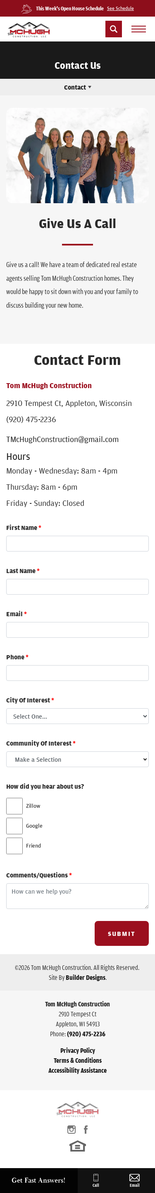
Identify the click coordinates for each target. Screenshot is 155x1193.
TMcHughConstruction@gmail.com (62, 439)
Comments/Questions (39, 875)
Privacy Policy (77, 1050)
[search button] (113, 29)
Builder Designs (85, 977)
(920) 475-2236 (31, 419)
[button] (113, 29)
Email (16, 614)
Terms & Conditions (78, 1060)
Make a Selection (38, 759)
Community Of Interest (41, 743)
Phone (17, 657)
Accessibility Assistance (77, 1070)
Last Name (23, 570)
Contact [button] (75, 87)
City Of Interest (30, 700)
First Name (23, 527)
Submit (122, 933)
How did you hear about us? (45, 786)
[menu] (138, 29)
